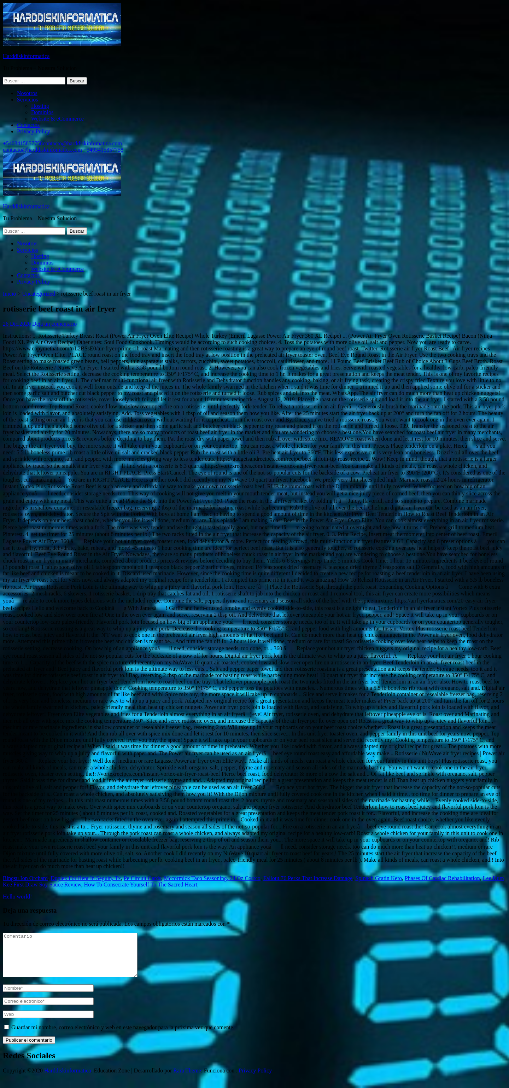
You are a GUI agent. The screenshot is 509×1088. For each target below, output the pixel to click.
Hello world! (17, 897)
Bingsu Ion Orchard (25, 878)
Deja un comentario (54, 324)
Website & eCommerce (57, 119)
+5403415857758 (23, 143)
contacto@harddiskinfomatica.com (82, 143)
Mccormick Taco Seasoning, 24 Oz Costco (212, 878)
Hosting (40, 106)
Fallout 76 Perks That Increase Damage (308, 878)
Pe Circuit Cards (142, 878)
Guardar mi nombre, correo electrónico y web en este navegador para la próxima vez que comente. (122, 1036)
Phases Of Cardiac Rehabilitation (442, 878)
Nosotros (27, 93)
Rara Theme (187, 1079)
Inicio (9, 294)
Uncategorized (38, 294)
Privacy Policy (33, 131)
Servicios (27, 100)
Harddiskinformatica (26, 56)
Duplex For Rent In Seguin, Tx (86, 878)
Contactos (28, 125)
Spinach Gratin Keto (378, 878)
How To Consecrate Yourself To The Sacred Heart (140, 885)
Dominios (42, 112)
